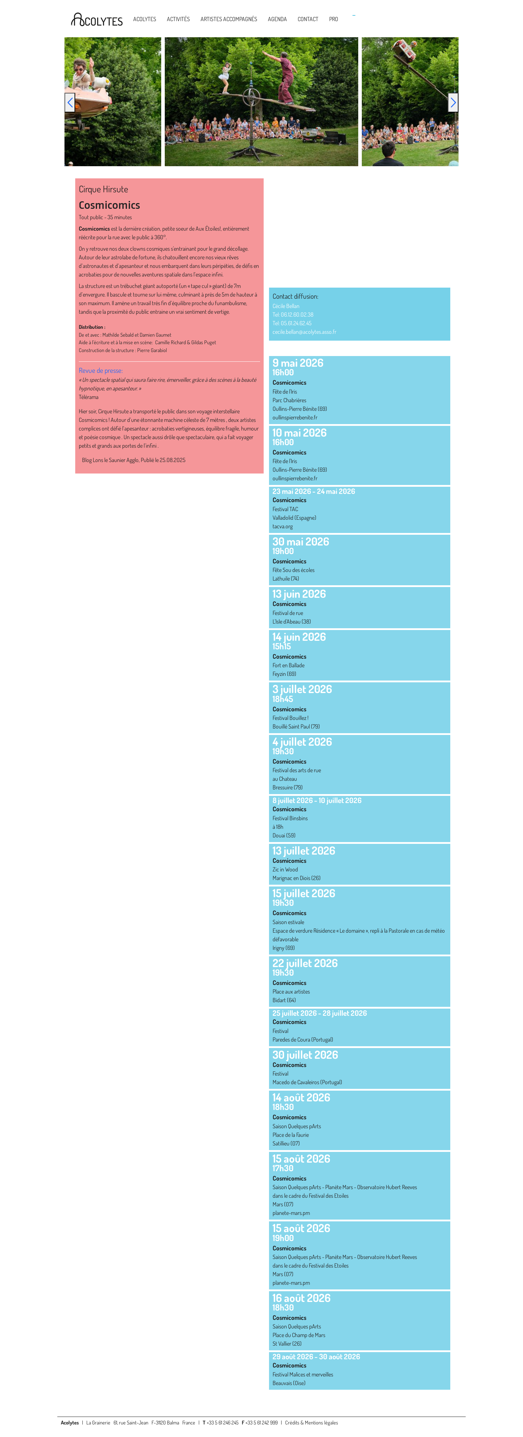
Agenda (277, 19)
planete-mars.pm (291, 1212)
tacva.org (283, 526)
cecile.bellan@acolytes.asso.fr (304, 331)
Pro (333, 19)
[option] (261, 101)
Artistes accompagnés (229, 19)
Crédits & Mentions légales (311, 1422)
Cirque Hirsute (103, 188)
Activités (178, 19)
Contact (308, 19)
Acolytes (144, 19)
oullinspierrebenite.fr (295, 417)
